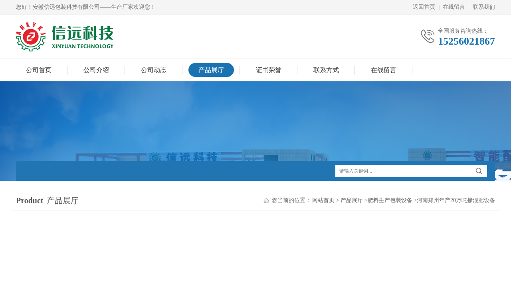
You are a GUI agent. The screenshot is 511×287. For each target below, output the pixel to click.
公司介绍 (96, 70)
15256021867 (466, 41)
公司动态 (153, 70)
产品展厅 (211, 70)
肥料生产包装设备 (390, 200)
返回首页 (424, 7)
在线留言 (454, 7)
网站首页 (323, 200)
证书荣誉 (268, 70)
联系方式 (326, 70)
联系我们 (484, 7)
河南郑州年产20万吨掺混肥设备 (456, 200)
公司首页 (38, 70)
